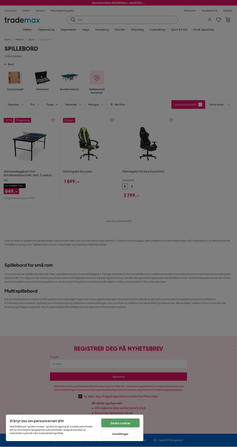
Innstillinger (120, 434)
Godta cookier (120, 423)
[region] (74, 428)
